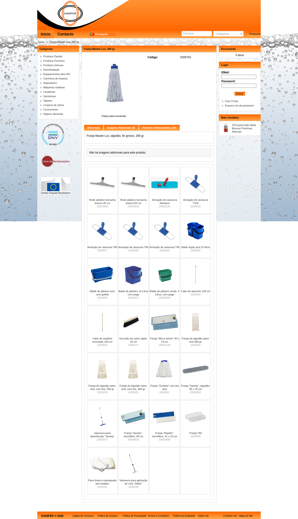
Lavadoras (49, 91)
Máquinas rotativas (54, 87)
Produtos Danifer (53, 56)
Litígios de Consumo (83, 516)
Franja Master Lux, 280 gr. (64, 42)
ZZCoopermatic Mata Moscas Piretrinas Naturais (244, 128)
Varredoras (49, 96)
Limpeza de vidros (53, 105)
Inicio (46, 34)
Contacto (66, 34)
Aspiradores (50, 83)
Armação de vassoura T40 (164, 247)
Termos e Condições (158, 516)
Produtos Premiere (54, 60)
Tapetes (47, 100)
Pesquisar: (255, 33)
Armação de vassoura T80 (102, 247)
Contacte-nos (230, 516)
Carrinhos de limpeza (55, 78)
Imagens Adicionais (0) (121, 127)
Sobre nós (203, 516)
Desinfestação (51, 69)
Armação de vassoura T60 (134, 247)
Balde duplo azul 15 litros (195, 247)
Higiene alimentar (53, 114)
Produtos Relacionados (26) (159, 127)
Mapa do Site (246, 516)
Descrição (94, 127)
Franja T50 (196, 433)
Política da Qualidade (184, 516)
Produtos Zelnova (53, 65)
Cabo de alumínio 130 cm (195, 291)
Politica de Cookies (107, 516)
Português (99, 34)
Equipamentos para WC (57, 74)
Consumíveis (50, 109)
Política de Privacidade (134, 516)
